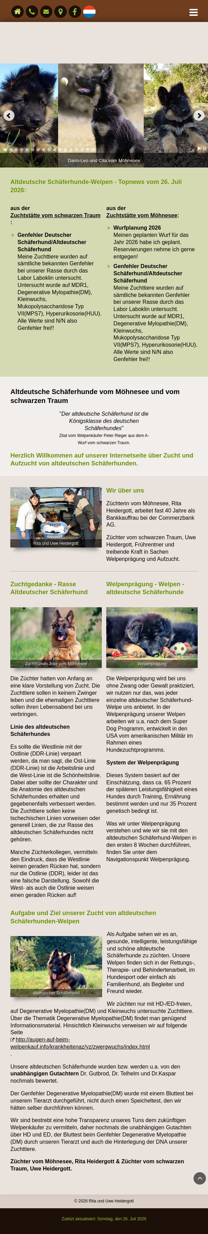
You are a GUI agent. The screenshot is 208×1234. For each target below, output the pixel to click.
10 (54, 149)
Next (199, 115)
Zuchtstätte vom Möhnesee (141, 215)
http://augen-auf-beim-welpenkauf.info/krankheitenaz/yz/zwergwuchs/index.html (80, 1043)
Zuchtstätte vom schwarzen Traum (55, 215)
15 (82, 149)
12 (65, 149)
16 (87, 149)
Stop (204, 148)
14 (76, 149)
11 (60, 149)
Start (199, 148)
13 (71, 149)
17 (93, 149)
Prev (8, 115)
